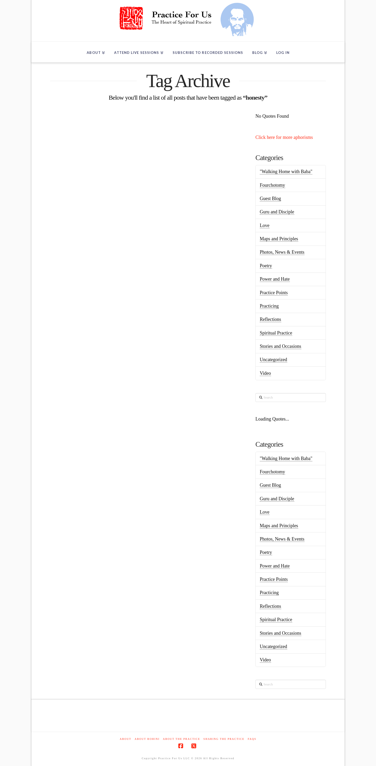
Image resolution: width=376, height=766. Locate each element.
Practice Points (274, 292)
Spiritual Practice (276, 333)
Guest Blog (270, 198)
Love (264, 225)
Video (265, 373)
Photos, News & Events (282, 252)
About (125, 738)
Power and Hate (275, 279)
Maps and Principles (279, 238)
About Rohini (147, 738)
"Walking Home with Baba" (286, 171)
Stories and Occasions (280, 346)
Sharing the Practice (223, 738)
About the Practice (181, 738)
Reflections (270, 319)
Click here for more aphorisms (284, 137)
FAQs (252, 738)
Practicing (269, 306)
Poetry (266, 265)
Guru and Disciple (277, 211)
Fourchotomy (272, 185)
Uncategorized (273, 359)
